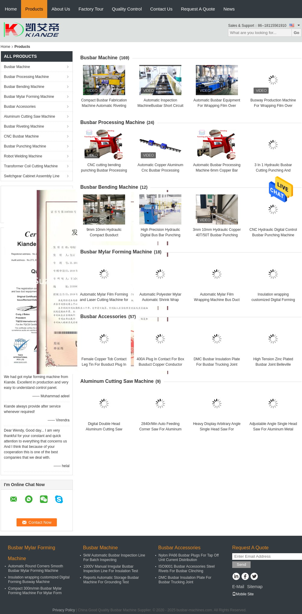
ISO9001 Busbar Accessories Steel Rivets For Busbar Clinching (187, 568)
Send (241, 564)
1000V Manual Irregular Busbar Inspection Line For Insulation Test (110, 568)
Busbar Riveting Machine (24, 126)
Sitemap (254, 586)
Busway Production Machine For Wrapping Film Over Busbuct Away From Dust (273, 105)
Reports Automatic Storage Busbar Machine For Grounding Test (111, 579)
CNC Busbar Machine (21, 136)
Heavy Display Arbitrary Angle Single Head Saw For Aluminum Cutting (217, 429)
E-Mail (238, 586)
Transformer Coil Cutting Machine (31, 166)
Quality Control (127, 8)
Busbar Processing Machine (26, 77)
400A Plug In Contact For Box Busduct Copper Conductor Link (160, 364)
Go (296, 32)
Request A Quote (198, 8)
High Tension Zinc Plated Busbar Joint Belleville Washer (273, 364)
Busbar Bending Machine (24, 87)
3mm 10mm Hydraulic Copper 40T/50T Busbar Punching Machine (217, 235)
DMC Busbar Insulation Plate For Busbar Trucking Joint (185, 579)
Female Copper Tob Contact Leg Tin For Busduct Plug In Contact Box (104, 364)
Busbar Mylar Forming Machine (29, 97)
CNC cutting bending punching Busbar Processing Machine (104, 170)
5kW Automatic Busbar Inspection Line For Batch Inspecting (114, 557)
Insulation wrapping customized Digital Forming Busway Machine (273, 299)
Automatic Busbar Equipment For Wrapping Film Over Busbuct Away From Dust (216, 105)
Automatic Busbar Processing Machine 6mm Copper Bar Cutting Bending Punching (216, 170)
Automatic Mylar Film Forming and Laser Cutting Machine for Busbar (104, 299)
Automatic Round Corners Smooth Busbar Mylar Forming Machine (35, 568)
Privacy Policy (64, 610)
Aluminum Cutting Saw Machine (29, 116)
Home (11, 8)
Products (34, 8)
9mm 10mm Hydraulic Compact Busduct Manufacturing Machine (104, 235)
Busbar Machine (17, 67)
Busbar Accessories (19, 106)
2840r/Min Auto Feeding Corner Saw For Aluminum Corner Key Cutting (160, 429)
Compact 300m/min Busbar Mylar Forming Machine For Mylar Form (35, 590)
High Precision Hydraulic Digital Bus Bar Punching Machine (160, 235)
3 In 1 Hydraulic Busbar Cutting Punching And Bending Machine (273, 170)
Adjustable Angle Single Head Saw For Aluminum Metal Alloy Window (273, 429)
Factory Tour (91, 8)
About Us (60, 8)
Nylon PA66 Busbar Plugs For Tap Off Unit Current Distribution (189, 557)
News (229, 8)
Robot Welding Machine (23, 156)
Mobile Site (243, 594)
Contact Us (161, 8)
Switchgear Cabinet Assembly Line (32, 176)
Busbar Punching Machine (25, 146)
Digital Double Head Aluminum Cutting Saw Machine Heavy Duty (104, 429)
